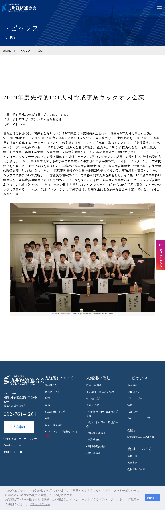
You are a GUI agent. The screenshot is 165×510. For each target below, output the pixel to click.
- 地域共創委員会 (96, 433)
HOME (7, 50)
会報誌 (131, 430)
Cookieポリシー (12, 445)
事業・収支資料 (54, 425)
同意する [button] (152, 497)
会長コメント (135, 392)
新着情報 (132, 385)
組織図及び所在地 (55, 411)
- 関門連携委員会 (96, 446)
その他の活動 (94, 398)
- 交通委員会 (93, 439)
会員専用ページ (136, 469)
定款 (47, 418)
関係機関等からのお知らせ (142, 437)
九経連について (59, 378)
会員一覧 (132, 456)
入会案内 (19, 427)
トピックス (24, 50)
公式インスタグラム (160, 255)
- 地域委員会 (93, 453)
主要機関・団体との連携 (100, 392)
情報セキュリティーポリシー (20, 438)
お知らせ (132, 411)
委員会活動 (92, 405)
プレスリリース (136, 398)
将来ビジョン (52, 392)
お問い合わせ (13, 452)
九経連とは (51, 385)
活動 (129, 405)
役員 (47, 405)
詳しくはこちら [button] (40, 504)
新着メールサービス (138, 418)
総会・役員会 (94, 385)
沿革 (47, 398)
